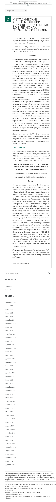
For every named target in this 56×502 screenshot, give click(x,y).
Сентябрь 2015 (10, 447)
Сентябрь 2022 (10, 348)
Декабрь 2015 (10, 443)
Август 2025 (9, 306)
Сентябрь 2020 (10, 376)
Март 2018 (9, 412)
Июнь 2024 (9, 327)
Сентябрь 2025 (10, 302)
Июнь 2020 (9, 380)
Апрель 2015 (9, 451)
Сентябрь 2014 (10, 458)
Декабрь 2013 (10, 465)
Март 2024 (9, 331)
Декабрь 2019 (10, 387)
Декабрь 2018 (10, 401)
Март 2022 (9, 355)
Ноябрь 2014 (9, 454)
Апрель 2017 (9, 426)
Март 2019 (9, 398)
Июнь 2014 (9, 461)
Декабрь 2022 (10, 345)
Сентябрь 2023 (10, 338)
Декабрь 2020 (10, 373)
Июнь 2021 (9, 366)
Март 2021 (9, 369)
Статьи (8, 289)
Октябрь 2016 (10, 433)
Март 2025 (9, 316)
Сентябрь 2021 (10, 362)
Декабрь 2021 (10, 359)
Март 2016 (9, 440)
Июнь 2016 (9, 436)
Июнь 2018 (9, 408)
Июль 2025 (9, 309)
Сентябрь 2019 (10, 391)
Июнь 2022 (9, 352)
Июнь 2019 (9, 394)
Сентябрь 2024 (10, 323)
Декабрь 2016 (10, 429)
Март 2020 (9, 384)
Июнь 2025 (9, 313)
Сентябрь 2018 (10, 405)
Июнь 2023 (9, 341)
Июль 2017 (9, 422)
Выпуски (8, 286)
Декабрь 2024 (10, 320)
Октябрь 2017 (10, 419)
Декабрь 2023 (10, 334)
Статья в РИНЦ (19, 147)
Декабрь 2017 (10, 415)
